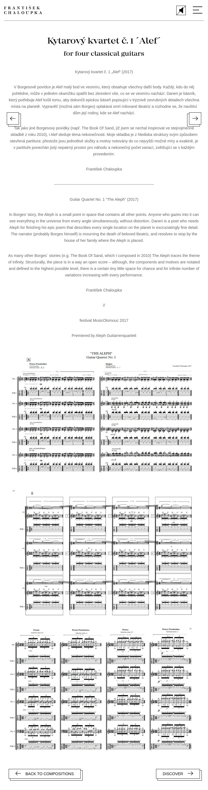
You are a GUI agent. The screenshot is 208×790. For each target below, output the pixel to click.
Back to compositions (44, 773)
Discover (178, 773)
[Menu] (197, 10)
